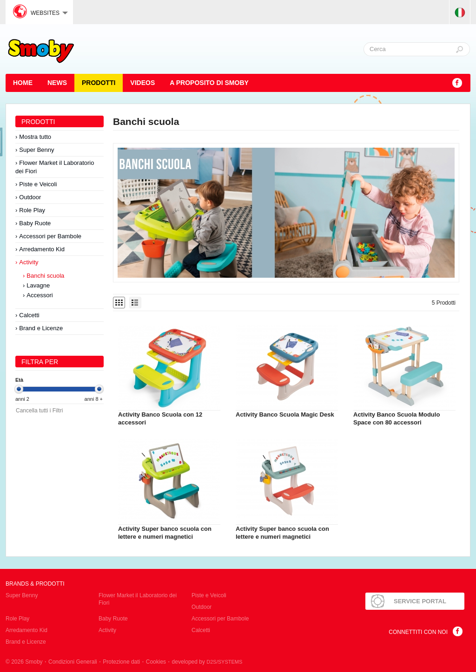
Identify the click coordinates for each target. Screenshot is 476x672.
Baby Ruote (35, 223)
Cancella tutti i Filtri (39, 410)
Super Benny (36, 149)
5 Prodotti (444, 303)
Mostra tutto (35, 136)
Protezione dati (121, 662)
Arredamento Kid (42, 249)
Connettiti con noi (418, 632)
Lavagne (38, 285)
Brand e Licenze (41, 328)
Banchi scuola (45, 275)
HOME (23, 82)
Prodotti (98, 82)
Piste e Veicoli (38, 184)
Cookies (156, 662)
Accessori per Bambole (50, 236)
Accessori (39, 295)
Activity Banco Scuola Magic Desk (285, 414)
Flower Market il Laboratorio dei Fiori (54, 167)
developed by (207, 662)
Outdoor (30, 197)
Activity (28, 262)
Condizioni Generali (72, 662)
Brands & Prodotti (35, 584)
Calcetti (29, 315)
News (57, 82)
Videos (142, 82)
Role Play (32, 210)
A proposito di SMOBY (209, 82)
